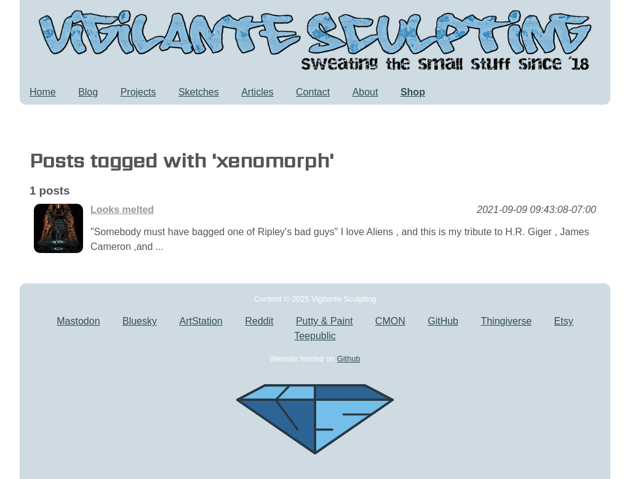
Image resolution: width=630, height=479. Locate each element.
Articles (257, 92)
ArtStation (200, 321)
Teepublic (315, 336)
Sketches (198, 92)
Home (43, 92)
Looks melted (122, 209)
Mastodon (78, 321)
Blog (88, 92)
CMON (390, 321)
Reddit (259, 321)
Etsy (563, 321)
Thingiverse (506, 321)
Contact (313, 92)
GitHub (443, 321)
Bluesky (139, 321)
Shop (413, 92)
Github (349, 358)
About (365, 92)
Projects (138, 92)
